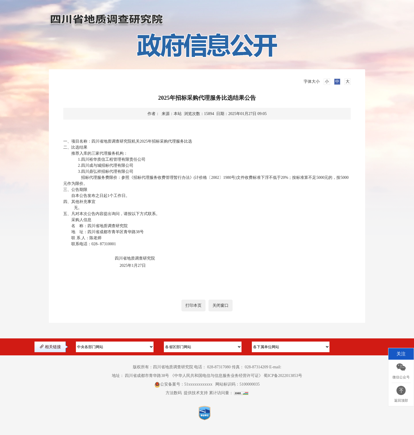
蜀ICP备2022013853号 (283, 375)
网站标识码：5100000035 (237, 384)
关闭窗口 (220, 305)
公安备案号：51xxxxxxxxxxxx (186, 384)
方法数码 (174, 393)
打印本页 (193, 305)
